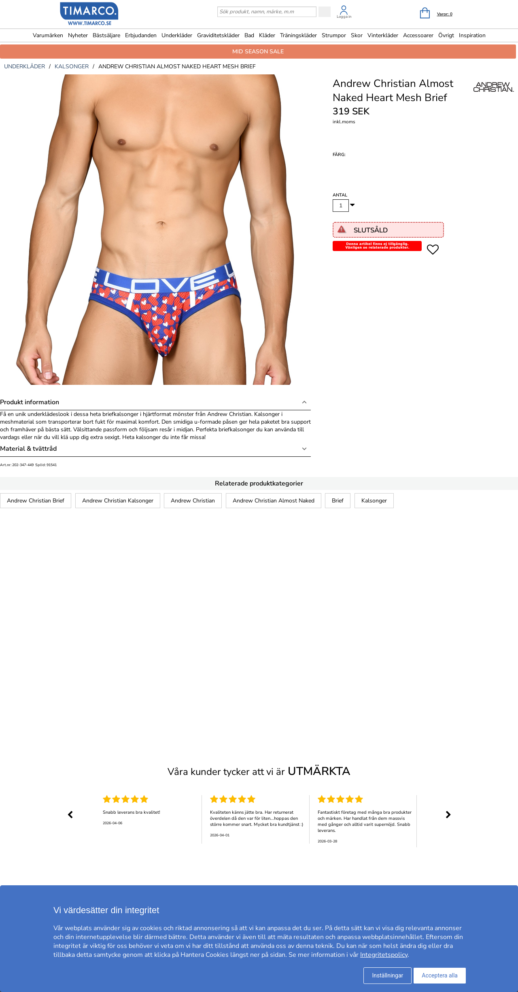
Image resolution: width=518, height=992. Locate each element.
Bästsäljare (106, 35)
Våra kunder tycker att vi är (259, 771)
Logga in (344, 16)
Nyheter (78, 35)
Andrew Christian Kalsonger (117, 500)
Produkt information (29, 402)
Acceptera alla (440, 975)
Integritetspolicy (384, 954)
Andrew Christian (193, 500)
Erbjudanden (141, 35)
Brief (338, 500)
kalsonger (72, 66)
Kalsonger (374, 500)
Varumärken (48, 35)
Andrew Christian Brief (35, 500)
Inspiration (472, 35)
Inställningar (387, 975)
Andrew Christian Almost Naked (273, 500)
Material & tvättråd (28, 448)
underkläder (24, 66)
